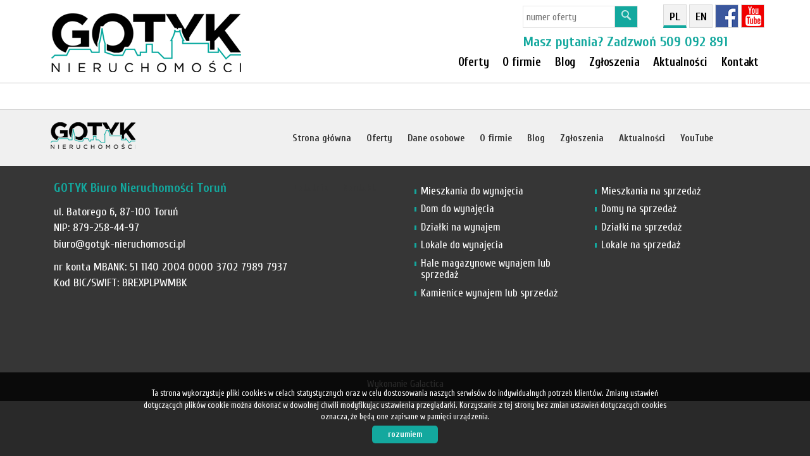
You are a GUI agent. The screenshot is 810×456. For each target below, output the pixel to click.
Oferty (473, 62)
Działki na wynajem (461, 227)
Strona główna (321, 138)
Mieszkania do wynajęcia (472, 191)
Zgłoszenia (582, 138)
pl (675, 16)
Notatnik (310, 187)
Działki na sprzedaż (641, 227)
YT (752, 16)
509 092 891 (694, 42)
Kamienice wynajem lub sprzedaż (489, 293)
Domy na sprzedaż (638, 209)
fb (726, 16)
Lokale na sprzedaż (640, 245)
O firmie (521, 62)
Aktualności (642, 138)
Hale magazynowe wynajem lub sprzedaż (486, 269)
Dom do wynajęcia (457, 209)
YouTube (696, 138)
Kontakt (740, 62)
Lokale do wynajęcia (462, 245)
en (701, 16)
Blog (536, 138)
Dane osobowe (436, 138)
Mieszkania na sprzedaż (651, 191)
